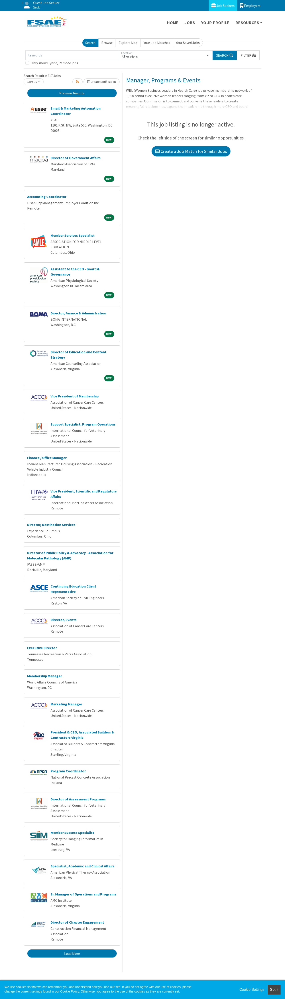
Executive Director (42, 648)
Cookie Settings (251, 989)
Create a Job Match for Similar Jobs (191, 151)
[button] (248, 55)
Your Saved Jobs (188, 42)
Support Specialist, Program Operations (83, 424)
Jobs (190, 22)
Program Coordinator (68, 771)
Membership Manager (44, 676)
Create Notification (101, 82)
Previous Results (72, 93)
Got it (274, 989)
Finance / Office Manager (47, 457)
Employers (250, 5)
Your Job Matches (157, 42)
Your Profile (215, 22)
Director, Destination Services (51, 524)
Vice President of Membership (75, 396)
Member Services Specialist (73, 235)
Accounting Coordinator (46, 196)
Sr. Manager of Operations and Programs (83, 894)
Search (90, 42)
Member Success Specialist (72, 832)
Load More (72, 953)
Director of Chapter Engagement (77, 922)
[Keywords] (72, 55)
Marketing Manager (66, 704)
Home (172, 22)
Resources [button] (247, 22)
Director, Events (64, 619)
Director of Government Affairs (76, 158)
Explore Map (128, 42)
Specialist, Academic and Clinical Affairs (82, 866)
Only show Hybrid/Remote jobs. (55, 63)
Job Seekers (223, 5)
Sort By (32, 82)
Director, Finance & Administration (78, 313)
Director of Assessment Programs (78, 799)
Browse (107, 42)
